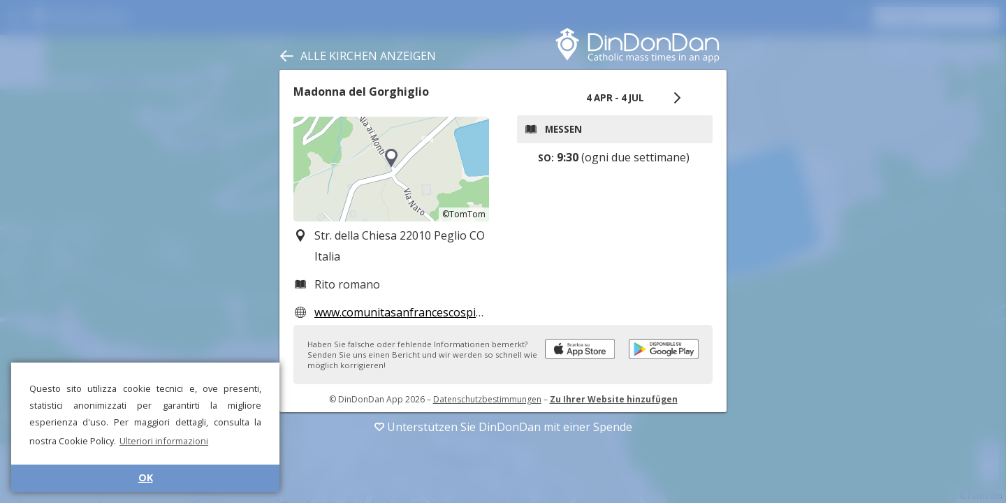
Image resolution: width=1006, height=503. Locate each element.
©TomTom (464, 214)
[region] (391, 169)
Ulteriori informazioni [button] (163, 441)
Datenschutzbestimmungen (487, 399)
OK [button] (145, 477)
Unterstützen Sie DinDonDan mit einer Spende (503, 427)
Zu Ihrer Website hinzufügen (614, 399)
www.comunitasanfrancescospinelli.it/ (412, 312)
